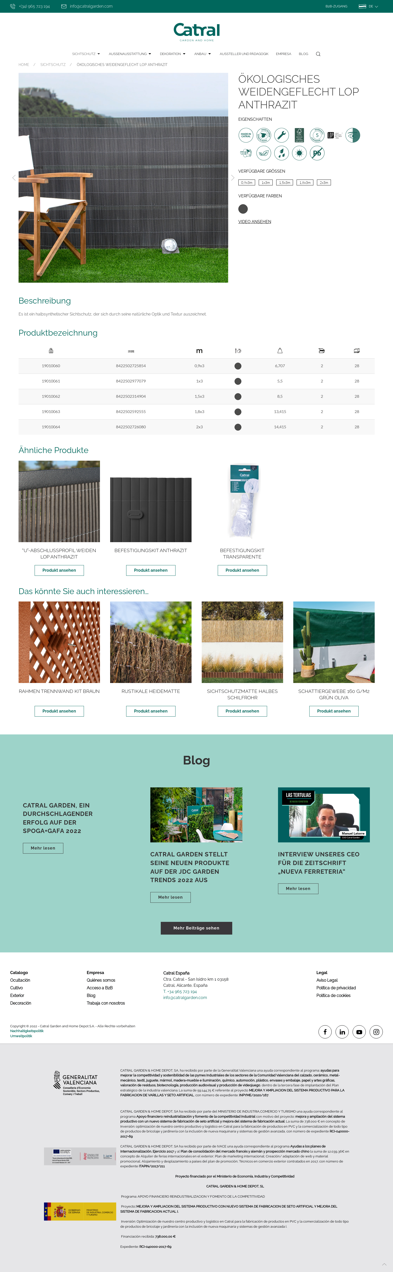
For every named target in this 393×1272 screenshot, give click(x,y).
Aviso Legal (327, 980)
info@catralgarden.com (87, 6)
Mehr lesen (43, 848)
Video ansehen (254, 221)
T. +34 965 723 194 (180, 991)
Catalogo (19, 972)
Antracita (243, 209)
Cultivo (16, 988)
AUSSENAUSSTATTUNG (130, 54)
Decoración (20, 1003)
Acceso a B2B (100, 988)
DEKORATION (173, 54)
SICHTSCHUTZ (86, 54)
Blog (303, 54)
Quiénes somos (101, 980)
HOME (24, 65)
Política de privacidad (336, 988)
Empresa (283, 54)
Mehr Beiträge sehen (196, 928)
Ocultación (20, 980)
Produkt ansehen (59, 570)
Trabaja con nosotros (106, 1003)
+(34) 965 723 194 (30, 6)
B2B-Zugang (336, 6)
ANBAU (203, 54)
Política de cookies (333, 995)
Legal (321, 972)
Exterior (17, 995)
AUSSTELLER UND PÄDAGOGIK (244, 54)
